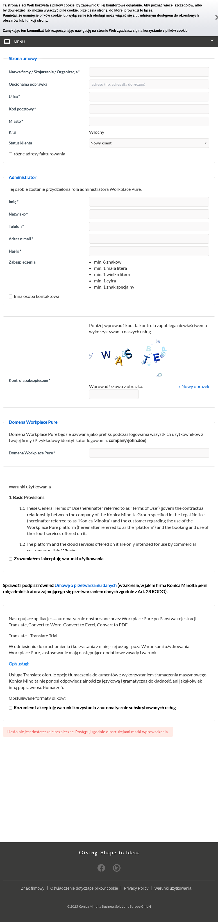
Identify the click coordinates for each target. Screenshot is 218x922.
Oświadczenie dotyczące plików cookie (84, 888)
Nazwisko (18, 214)
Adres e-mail (21, 238)
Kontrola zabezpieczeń (29, 380)
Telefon (16, 226)
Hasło (15, 251)
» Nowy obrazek (194, 386)
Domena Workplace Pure (32, 452)
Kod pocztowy (22, 109)
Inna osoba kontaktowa (34, 296)
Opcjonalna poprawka (28, 84)
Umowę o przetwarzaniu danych (85, 585)
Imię (14, 201)
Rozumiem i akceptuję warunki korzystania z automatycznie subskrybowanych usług (92, 707)
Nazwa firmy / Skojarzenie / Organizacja (44, 71)
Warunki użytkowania (172, 888)
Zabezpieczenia (22, 262)
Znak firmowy (32, 888)
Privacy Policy (136, 888)
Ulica (14, 96)
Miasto (16, 121)
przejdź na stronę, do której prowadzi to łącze (116, 10)
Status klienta (20, 143)
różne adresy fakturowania (37, 153)
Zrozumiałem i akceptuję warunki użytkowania (56, 558)
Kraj (12, 132)
